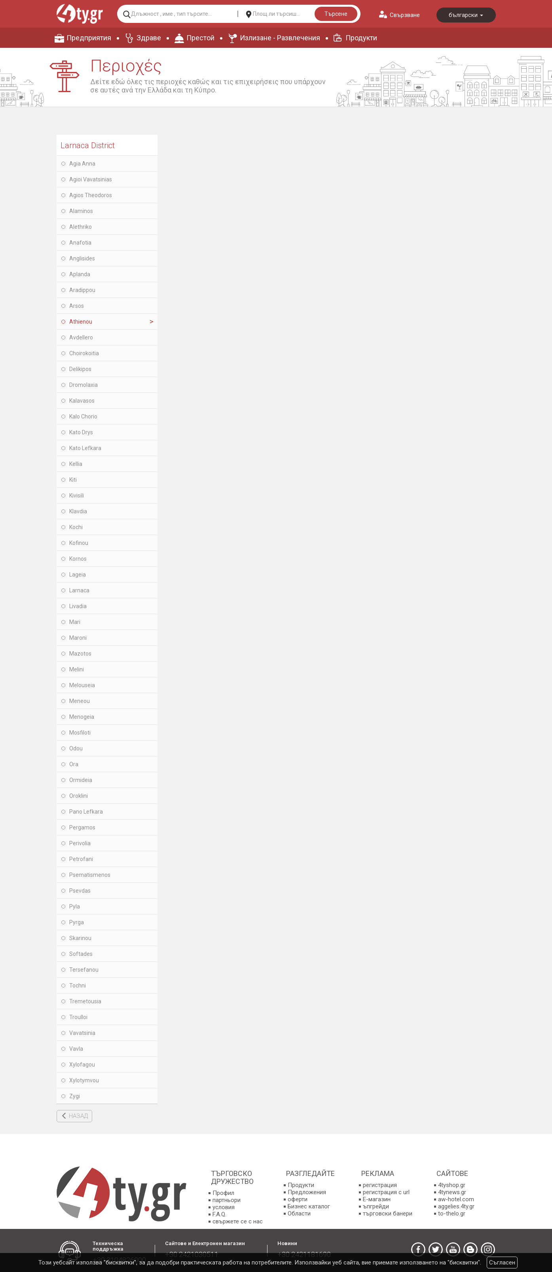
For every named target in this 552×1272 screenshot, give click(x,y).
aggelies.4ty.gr (456, 1206)
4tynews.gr (452, 1192)
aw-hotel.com (456, 1199)
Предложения (307, 1192)
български (466, 15)
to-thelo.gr (451, 1213)
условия (223, 1207)
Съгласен (502, 1262)
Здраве (149, 38)
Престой (200, 38)
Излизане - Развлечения (280, 38)
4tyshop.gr (451, 1185)
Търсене (335, 14)
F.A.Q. (219, 1214)
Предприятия (88, 38)
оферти (297, 1199)
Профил (223, 1193)
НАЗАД (78, 1115)
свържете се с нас (237, 1221)
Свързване (405, 15)
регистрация (380, 1185)
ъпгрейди (376, 1206)
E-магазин (377, 1199)
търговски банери (387, 1213)
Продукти (361, 38)
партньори (226, 1200)
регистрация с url (386, 1192)
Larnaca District (88, 145)
